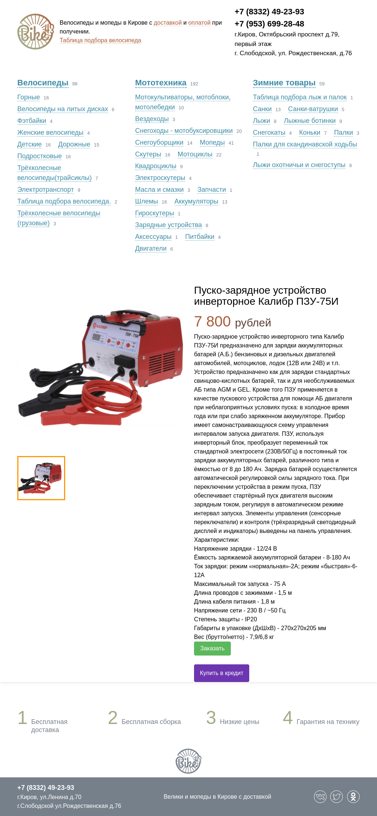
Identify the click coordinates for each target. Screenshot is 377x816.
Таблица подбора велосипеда (100, 40)
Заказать (212, 648)
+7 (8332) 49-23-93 (269, 11)
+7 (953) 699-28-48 (269, 23)
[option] (100, 368)
